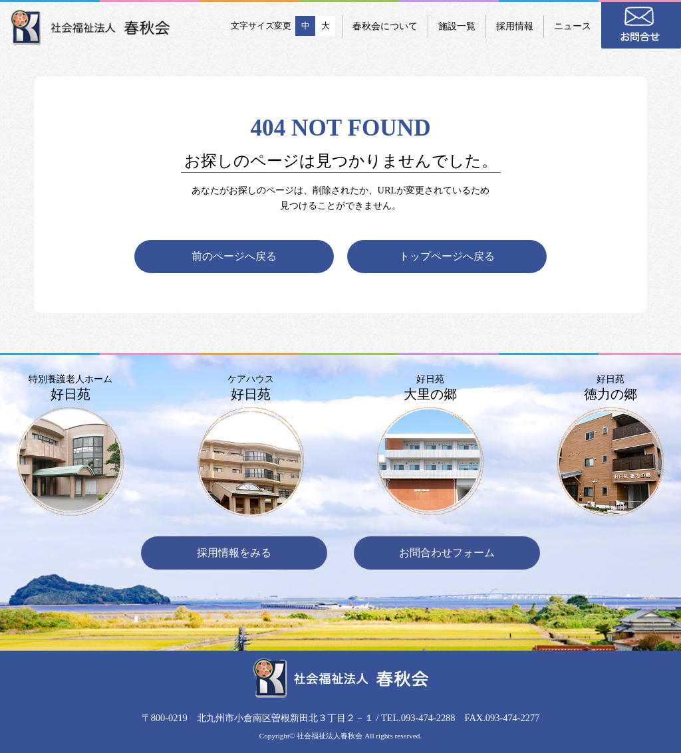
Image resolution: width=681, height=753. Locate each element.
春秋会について (385, 26)
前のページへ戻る (234, 256)
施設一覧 (457, 26)
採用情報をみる (234, 552)
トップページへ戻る (447, 256)
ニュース (572, 26)
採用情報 (514, 26)
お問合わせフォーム (447, 552)
